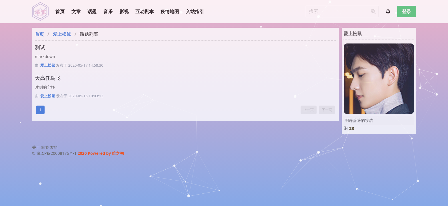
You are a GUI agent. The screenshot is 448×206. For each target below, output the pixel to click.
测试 (40, 47)
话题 (92, 11)
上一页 (308, 109)
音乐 (108, 11)
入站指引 (195, 11)
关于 (36, 147)
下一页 (327, 109)
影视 (124, 11)
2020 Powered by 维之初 (101, 153)
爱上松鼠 (62, 34)
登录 (406, 11)
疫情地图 (170, 11)
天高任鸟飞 (48, 77)
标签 (45, 147)
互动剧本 (144, 11)
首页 (60, 11)
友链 (54, 147)
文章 (76, 11)
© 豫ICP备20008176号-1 (55, 153)
